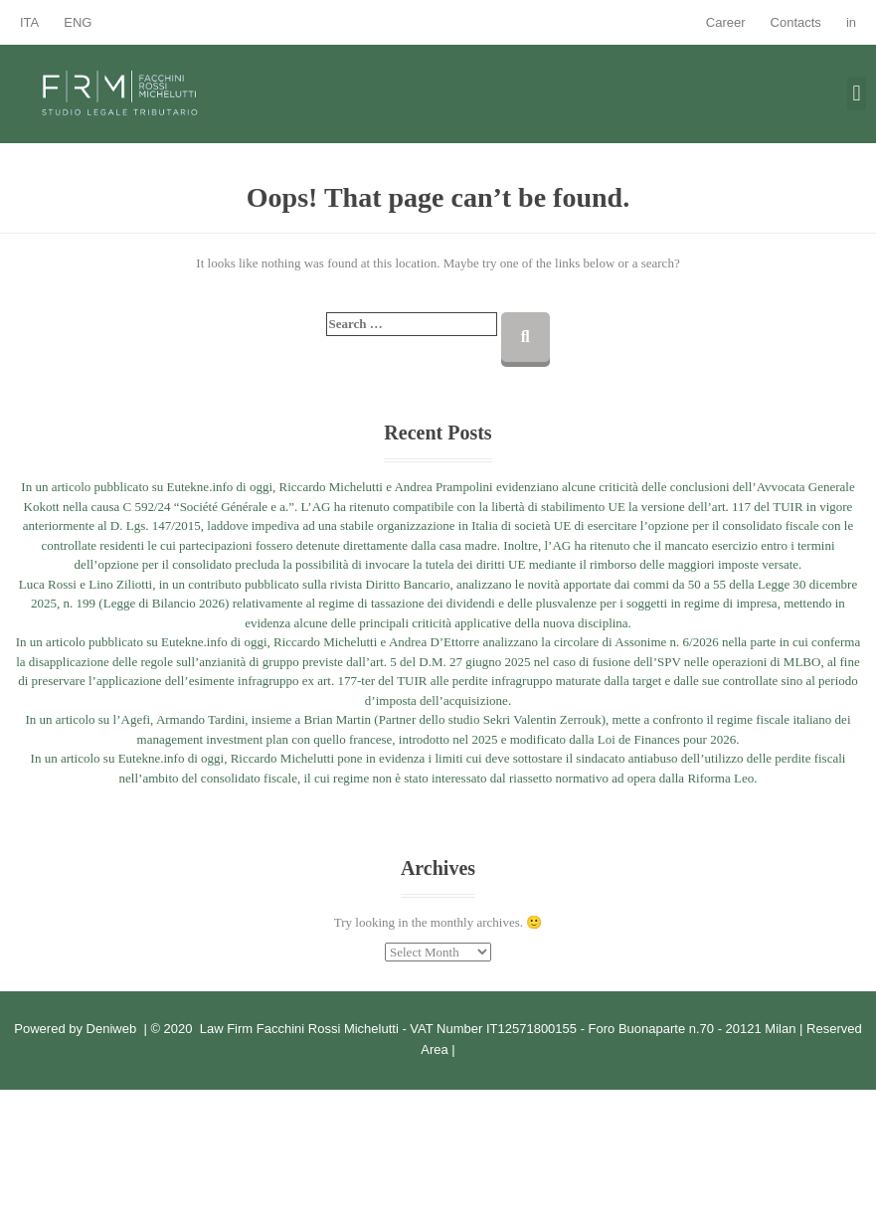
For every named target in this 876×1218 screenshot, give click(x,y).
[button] (856, 94)
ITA (29, 22)
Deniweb (112, 1028)
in (851, 22)
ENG (77, 22)
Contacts (796, 22)
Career (726, 22)
